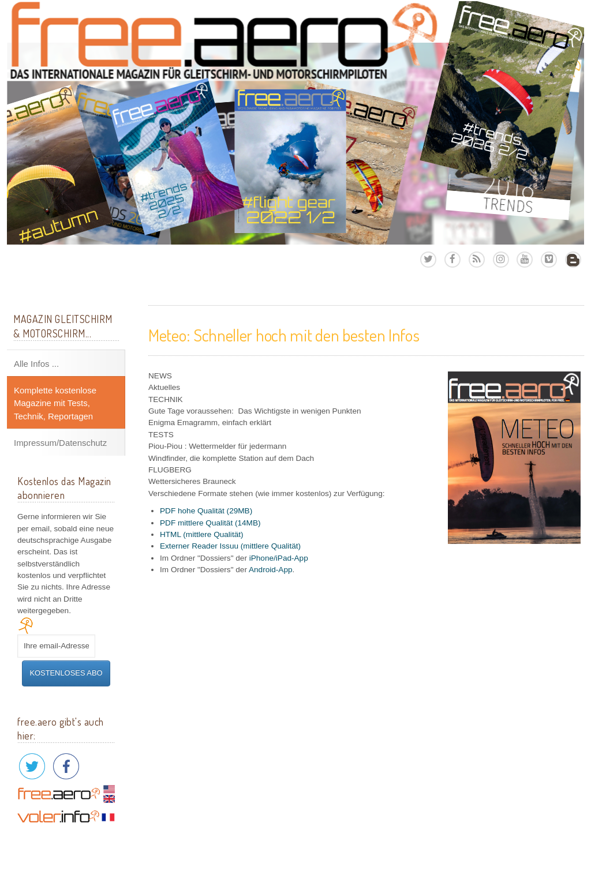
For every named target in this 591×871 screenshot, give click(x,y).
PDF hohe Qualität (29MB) (206, 510)
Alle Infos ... (36, 364)
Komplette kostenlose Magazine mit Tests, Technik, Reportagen (55, 403)
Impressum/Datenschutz (60, 443)
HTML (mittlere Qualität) (202, 534)
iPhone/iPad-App (278, 558)
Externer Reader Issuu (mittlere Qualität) (230, 546)
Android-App (271, 569)
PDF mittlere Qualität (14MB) (210, 523)
